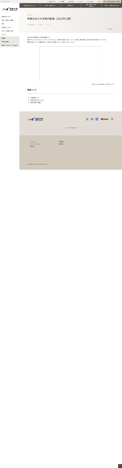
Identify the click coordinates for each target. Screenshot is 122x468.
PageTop (120, 466)
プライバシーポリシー (35, 144)
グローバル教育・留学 (7, 31)
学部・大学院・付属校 (7, 20)
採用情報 (61, 141)
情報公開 (32, 146)
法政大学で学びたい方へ (30, 5)
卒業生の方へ (70, 5)
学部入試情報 (5, 41)
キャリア (4, 34)
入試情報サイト (34, 98)
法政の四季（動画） (36, 102)
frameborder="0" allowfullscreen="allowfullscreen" (71, 63)
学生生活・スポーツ (7, 27)
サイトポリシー (34, 141)
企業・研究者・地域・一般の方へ (91, 5)
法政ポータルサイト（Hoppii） (10, 45)
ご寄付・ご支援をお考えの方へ (111, 5)
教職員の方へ (62, 144)
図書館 (3, 38)
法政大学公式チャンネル (37, 100)
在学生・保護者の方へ (50, 5)
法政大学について (6, 16)
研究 (3, 24)
